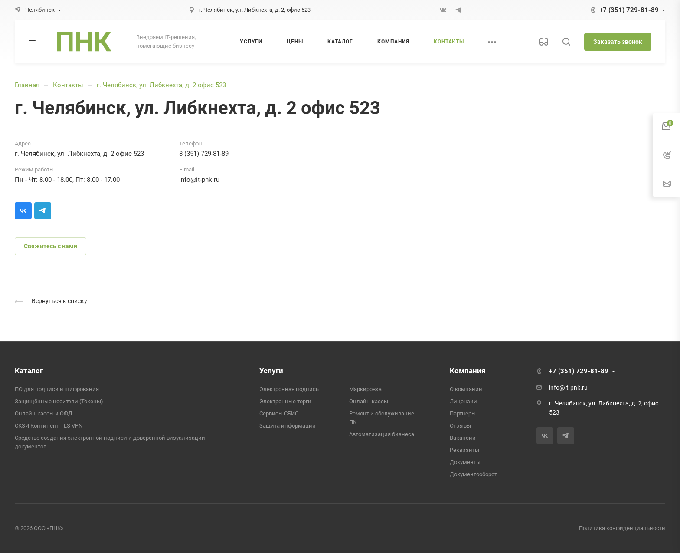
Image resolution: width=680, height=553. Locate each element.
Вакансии (463, 437)
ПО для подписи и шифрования (57, 389)
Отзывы (460, 425)
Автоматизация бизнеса (381, 434)
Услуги (271, 370)
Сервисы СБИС (278, 413)
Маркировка (365, 389)
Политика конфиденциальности (622, 528)
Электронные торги (285, 401)
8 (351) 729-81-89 (204, 154)
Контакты (68, 85)
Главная (27, 85)
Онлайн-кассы (368, 401)
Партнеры (463, 413)
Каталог (29, 370)
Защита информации (287, 425)
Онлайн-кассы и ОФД (43, 413)
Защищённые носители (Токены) (59, 401)
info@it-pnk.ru (199, 180)
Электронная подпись (289, 389)
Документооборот (473, 474)
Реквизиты (464, 450)
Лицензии (463, 401)
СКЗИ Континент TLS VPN (48, 425)
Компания (468, 370)
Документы (465, 462)
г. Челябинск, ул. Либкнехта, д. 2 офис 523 (161, 85)
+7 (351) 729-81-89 (629, 10)
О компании (466, 389)
